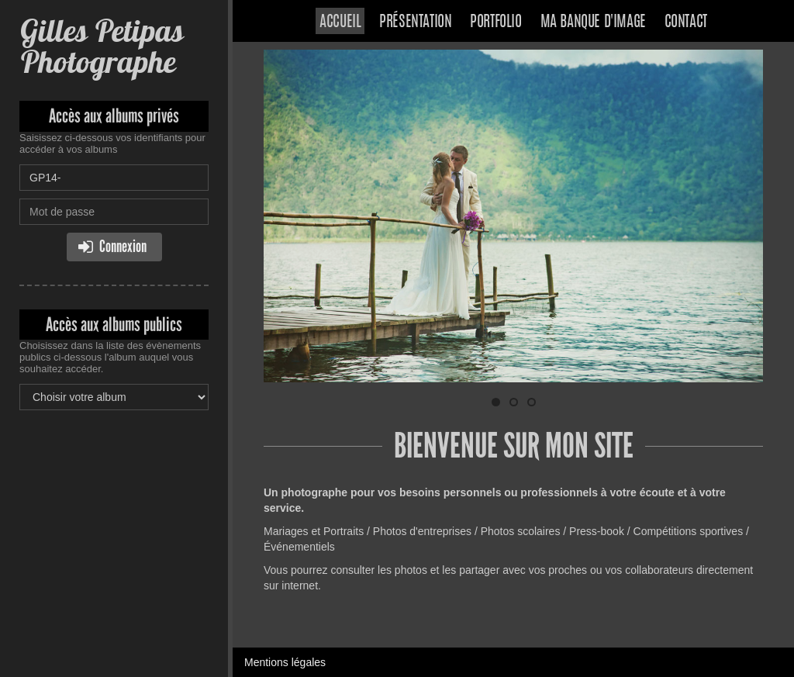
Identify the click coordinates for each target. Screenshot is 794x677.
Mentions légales (285, 662)
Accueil (340, 22)
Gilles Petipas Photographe (101, 46)
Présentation (415, 22)
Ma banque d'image (593, 22)
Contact (686, 22)
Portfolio (495, 22)
